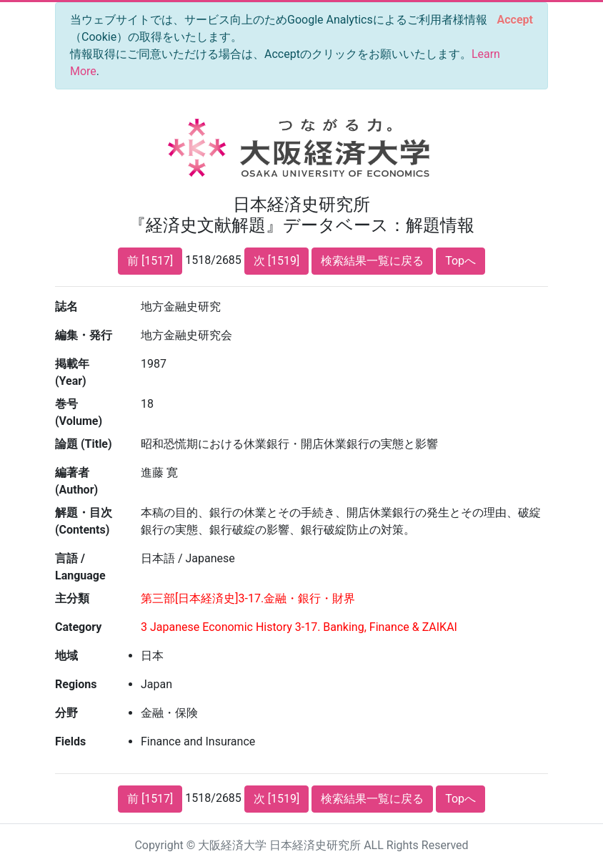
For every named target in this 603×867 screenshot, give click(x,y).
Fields (70, 741)
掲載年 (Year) (72, 372)
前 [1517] (150, 261)
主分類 (72, 598)
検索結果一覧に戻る (372, 261)
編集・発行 (83, 335)
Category (78, 627)
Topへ (460, 261)
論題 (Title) (83, 444)
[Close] (515, 20)
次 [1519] (276, 261)
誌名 (66, 306)
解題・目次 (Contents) (83, 521)
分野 (66, 713)
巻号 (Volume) (78, 412)
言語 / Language (80, 567)
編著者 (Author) (76, 481)
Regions (75, 684)
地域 (66, 655)
